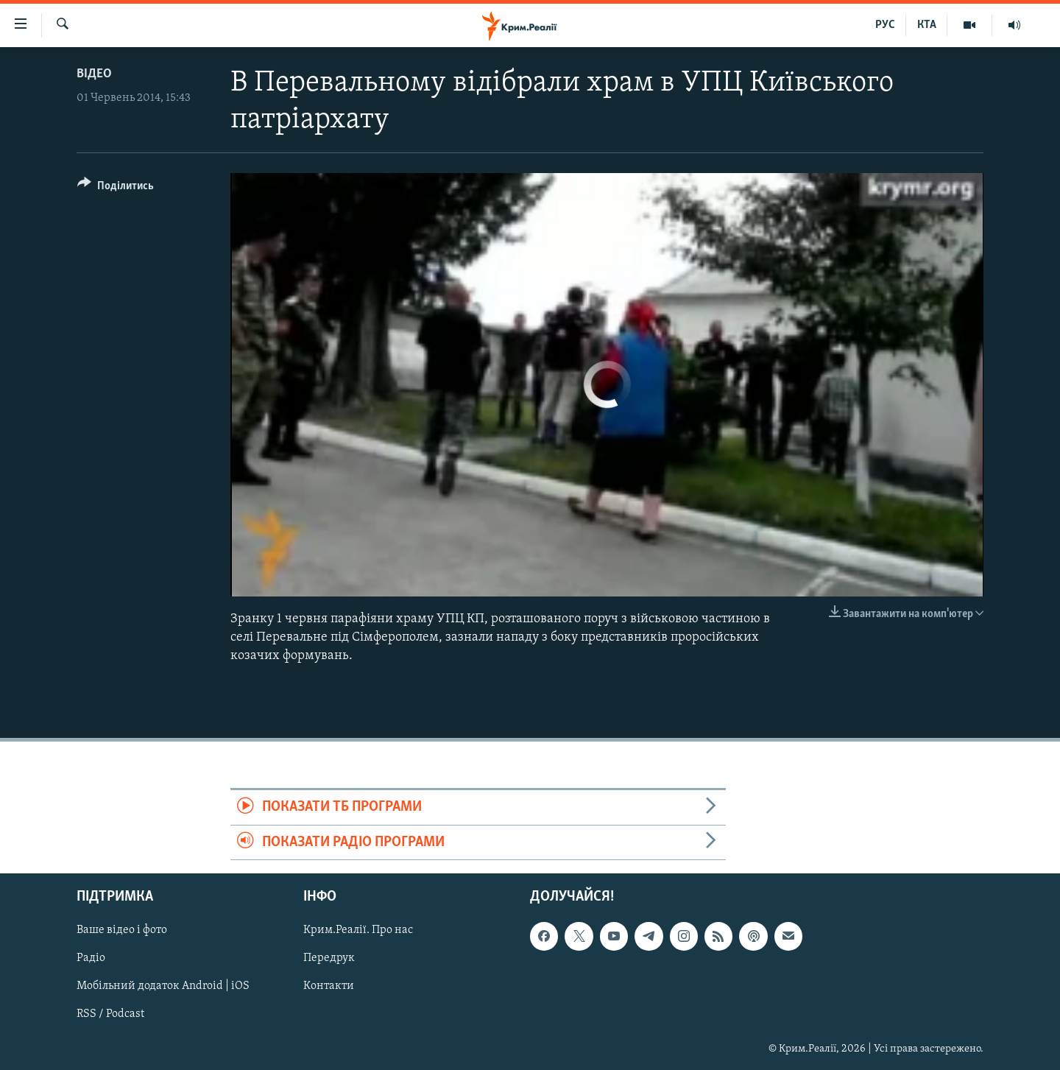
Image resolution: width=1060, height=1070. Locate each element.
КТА (926, 25)
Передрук (329, 959)
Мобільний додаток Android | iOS (163, 987)
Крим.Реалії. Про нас (358, 930)
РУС (885, 25)
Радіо (91, 959)
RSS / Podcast (110, 1015)
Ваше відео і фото (122, 930)
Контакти (328, 987)
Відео (94, 74)
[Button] (115, 188)
